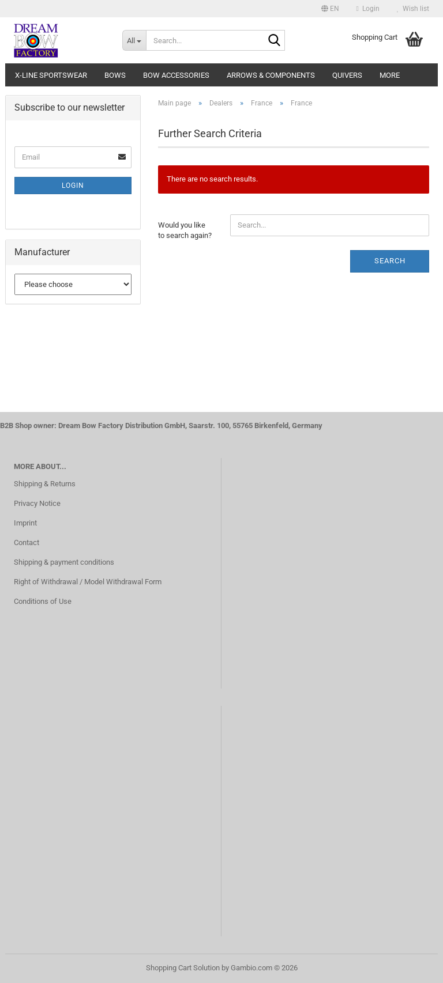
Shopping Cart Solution (183, 967)
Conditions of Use (43, 601)
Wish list (413, 9)
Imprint (25, 523)
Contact (26, 542)
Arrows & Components (271, 75)
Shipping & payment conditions (64, 562)
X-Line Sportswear (51, 75)
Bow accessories (176, 75)
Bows (115, 75)
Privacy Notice (37, 503)
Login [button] (368, 9)
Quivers (347, 75)
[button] (330, 8)
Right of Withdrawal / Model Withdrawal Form (88, 581)
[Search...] (134, 40)
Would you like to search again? (185, 230)
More (390, 75)
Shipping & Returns (45, 483)
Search (390, 260)
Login (73, 186)
